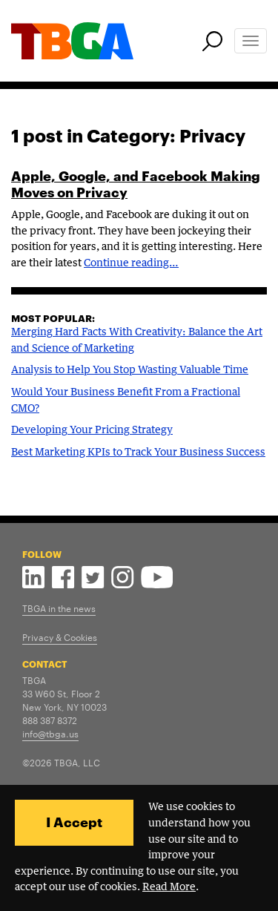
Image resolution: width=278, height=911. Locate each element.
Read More (169, 887)
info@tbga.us (50, 733)
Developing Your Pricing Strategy (92, 430)
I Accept (74, 822)
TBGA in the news (59, 607)
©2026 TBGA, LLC (61, 762)
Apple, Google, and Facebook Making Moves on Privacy (135, 184)
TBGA (34, 679)
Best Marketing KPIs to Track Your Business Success (138, 452)
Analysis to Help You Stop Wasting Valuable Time (129, 370)
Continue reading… (131, 263)
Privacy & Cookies (59, 636)
